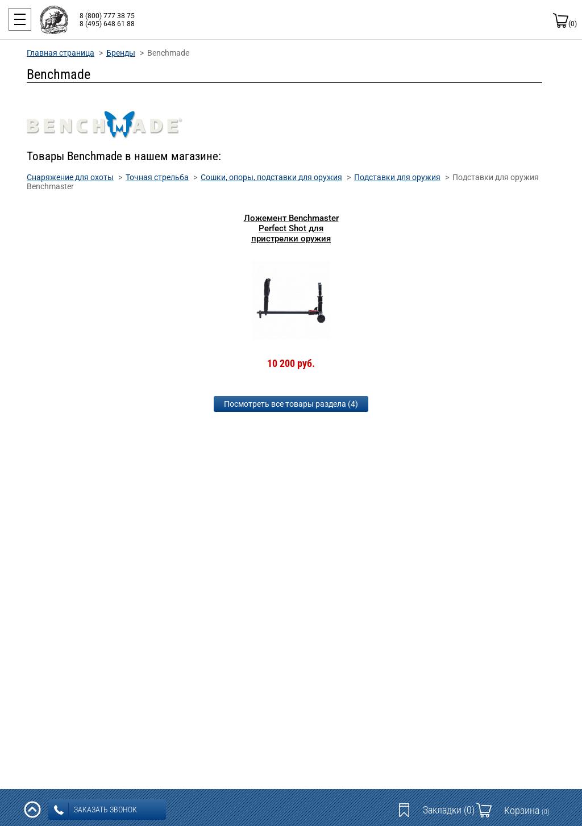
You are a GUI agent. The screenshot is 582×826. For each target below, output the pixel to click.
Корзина (527, 810)
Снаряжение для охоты (70, 177)
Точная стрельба (157, 177)
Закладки (449, 810)
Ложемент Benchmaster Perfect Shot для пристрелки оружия (291, 228)
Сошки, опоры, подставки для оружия (271, 177)
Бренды (120, 52)
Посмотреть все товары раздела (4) (291, 403)
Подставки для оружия (397, 177)
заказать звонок (95, 810)
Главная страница (60, 52)
